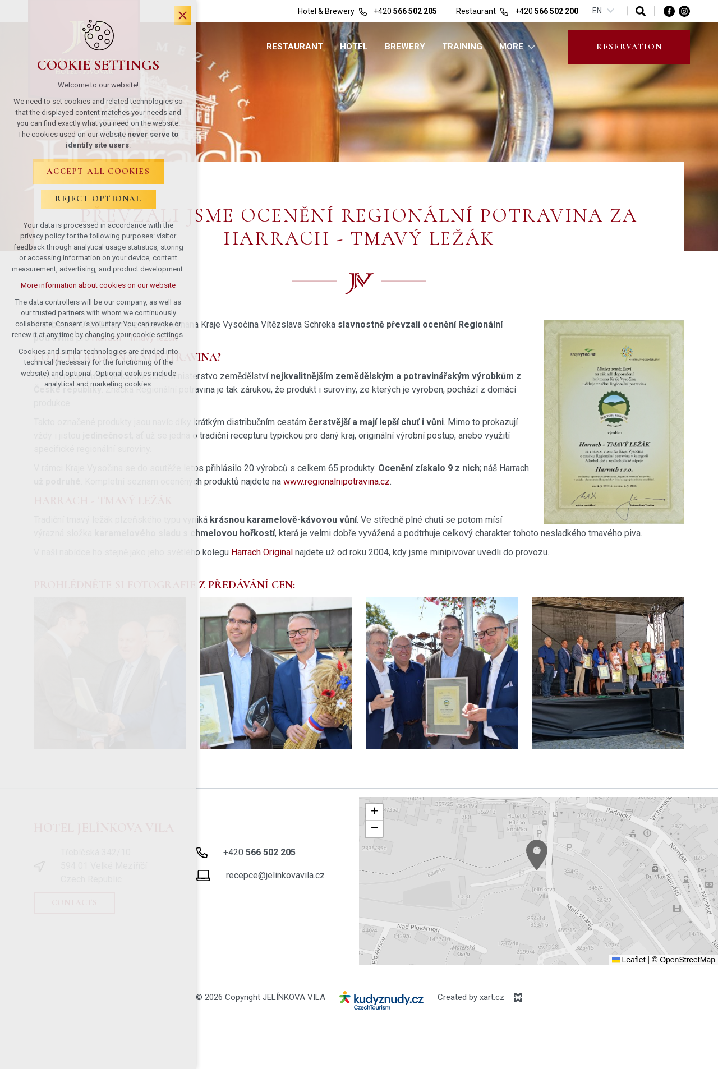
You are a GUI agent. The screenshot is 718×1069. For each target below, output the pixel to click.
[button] (557, 870)
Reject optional (98, 198)
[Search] (641, 11)
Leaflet (629, 959)
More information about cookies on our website (98, 285)
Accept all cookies (98, 171)
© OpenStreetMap (683, 959)
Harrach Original (262, 552)
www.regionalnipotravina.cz (336, 481)
